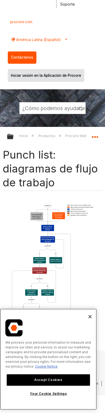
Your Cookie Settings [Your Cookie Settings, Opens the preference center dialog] (48, 394)
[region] (48, 359)
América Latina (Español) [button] (38, 39)
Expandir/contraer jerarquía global (13, 137)
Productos (47, 136)
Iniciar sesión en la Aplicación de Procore (46, 75)
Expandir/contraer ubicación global (95, 135)
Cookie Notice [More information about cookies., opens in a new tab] (46, 366)
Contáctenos (22, 57)
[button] (81, 108)
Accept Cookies (48, 380)
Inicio (24, 136)
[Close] (90, 317)
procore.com (21, 22)
